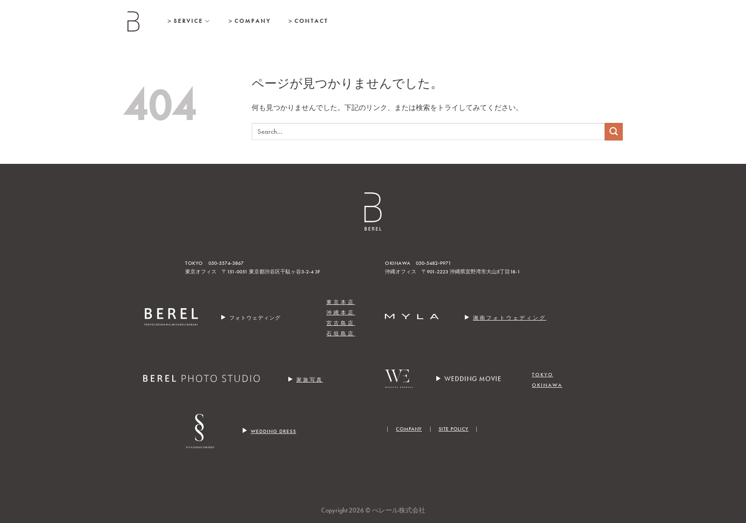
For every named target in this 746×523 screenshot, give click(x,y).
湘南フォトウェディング (509, 318)
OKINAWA (547, 385)
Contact (311, 21)
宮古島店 (340, 323)
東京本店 (340, 302)
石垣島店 (340, 334)
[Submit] (614, 132)
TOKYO (542, 375)
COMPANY (409, 429)
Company (253, 21)
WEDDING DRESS (273, 431)
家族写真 (309, 380)
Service (192, 21)
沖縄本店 (340, 313)
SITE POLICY (454, 429)
